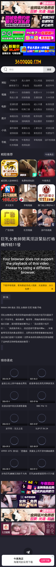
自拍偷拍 (26, 92)
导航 (3, 142)
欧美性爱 (50, 104)
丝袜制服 (26, 97)
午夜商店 (26, 139)
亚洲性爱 (14, 104)
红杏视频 (14, 144)
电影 (3, 106)
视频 (3, 94)
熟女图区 (38, 121)
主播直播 (38, 97)
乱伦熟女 (38, 109)
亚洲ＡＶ (14, 92)
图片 (3, 118)
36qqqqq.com (28, 62)
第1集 (5, 297)
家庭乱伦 (26, 128)
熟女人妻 (14, 97)
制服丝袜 (14, 109)
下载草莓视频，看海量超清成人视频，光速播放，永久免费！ (28, 287)
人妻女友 (38, 128)
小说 (3, 130)
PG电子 (13, 80)
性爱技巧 (50, 133)
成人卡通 (38, 104)
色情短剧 (26, 144)
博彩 (3, 82)
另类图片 (50, 121)
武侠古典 (50, 128)
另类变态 (50, 109)
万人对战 (38, 80)
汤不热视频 (50, 139)
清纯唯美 (26, 121)
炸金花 (26, 85)
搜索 (49, 69)
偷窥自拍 (14, 116)
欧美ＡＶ (38, 92)
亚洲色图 (26, 116)
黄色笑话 (38, 133)
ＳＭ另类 (50, 97)
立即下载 (45, 560)
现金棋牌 (38, 85)
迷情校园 (14, 133)
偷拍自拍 (26, 104)
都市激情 (14, 128)
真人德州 (26, 80)
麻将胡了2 (14, 85)
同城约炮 (14, 139)
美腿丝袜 (14, 121)
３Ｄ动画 (50, 92)
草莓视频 (38, 139)
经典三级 (26, 109)
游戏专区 (50, 80)
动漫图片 (50, 116)
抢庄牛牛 (50, 85)
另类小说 (26, 133)
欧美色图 (38, 116)
